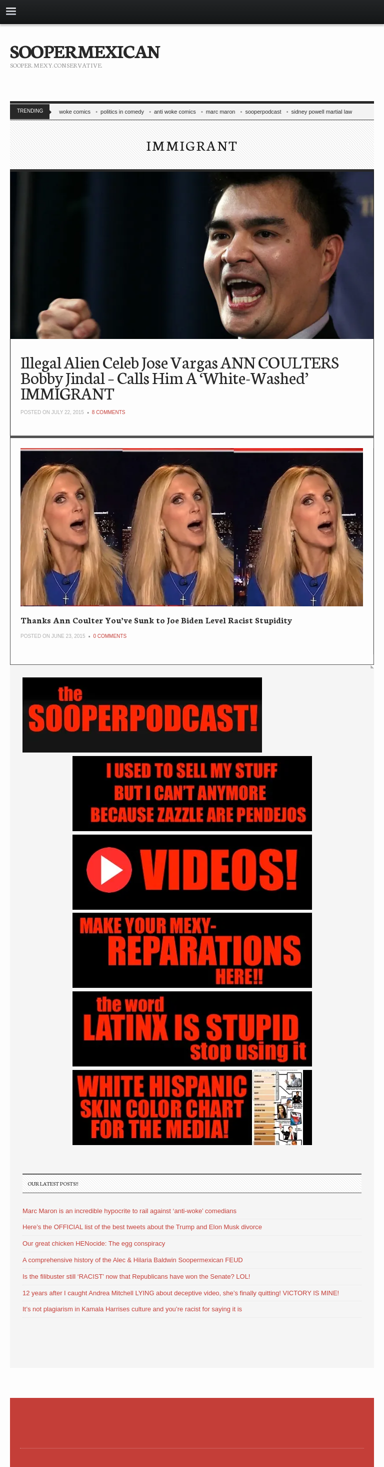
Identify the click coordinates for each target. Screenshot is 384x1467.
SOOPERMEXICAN (85, 50)
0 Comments (109, 636)
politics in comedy (122, 112)
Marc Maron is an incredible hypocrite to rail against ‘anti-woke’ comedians (129, 1211)
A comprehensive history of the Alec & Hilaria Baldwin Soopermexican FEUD (132, 1260)
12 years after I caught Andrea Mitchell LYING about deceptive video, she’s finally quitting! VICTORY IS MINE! (180, 1293)
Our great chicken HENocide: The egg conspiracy (93, 1243)
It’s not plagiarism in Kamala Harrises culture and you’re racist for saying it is (132, 1309)
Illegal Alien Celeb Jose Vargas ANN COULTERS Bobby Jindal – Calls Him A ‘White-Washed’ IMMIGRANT (179, 377)
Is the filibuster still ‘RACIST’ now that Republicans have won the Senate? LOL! (136, 1276)
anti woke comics (175, 112)
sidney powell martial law (322, 112)
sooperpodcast (263, 112)
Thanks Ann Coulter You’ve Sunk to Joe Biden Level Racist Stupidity (156, 619)
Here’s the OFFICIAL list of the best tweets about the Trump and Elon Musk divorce (142, 1227)
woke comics (74, 112)
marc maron (221, 112)
